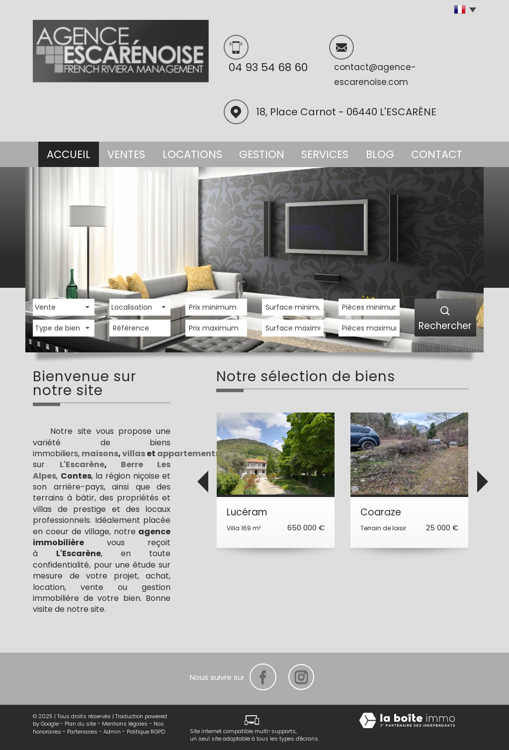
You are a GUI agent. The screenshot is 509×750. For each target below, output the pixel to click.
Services (322, 153)
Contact (441, 153)
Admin (112, 731)
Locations (190, 153)
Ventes (124, 153)
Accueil (64, 153)
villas (133, 453)
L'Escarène (82, 464)
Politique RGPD (146, 731)
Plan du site (80, 723)
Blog (381, 153)
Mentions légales (125, 723)
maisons (100, 453)
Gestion (258, 153)
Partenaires (82, 731)
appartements (188, 453)
